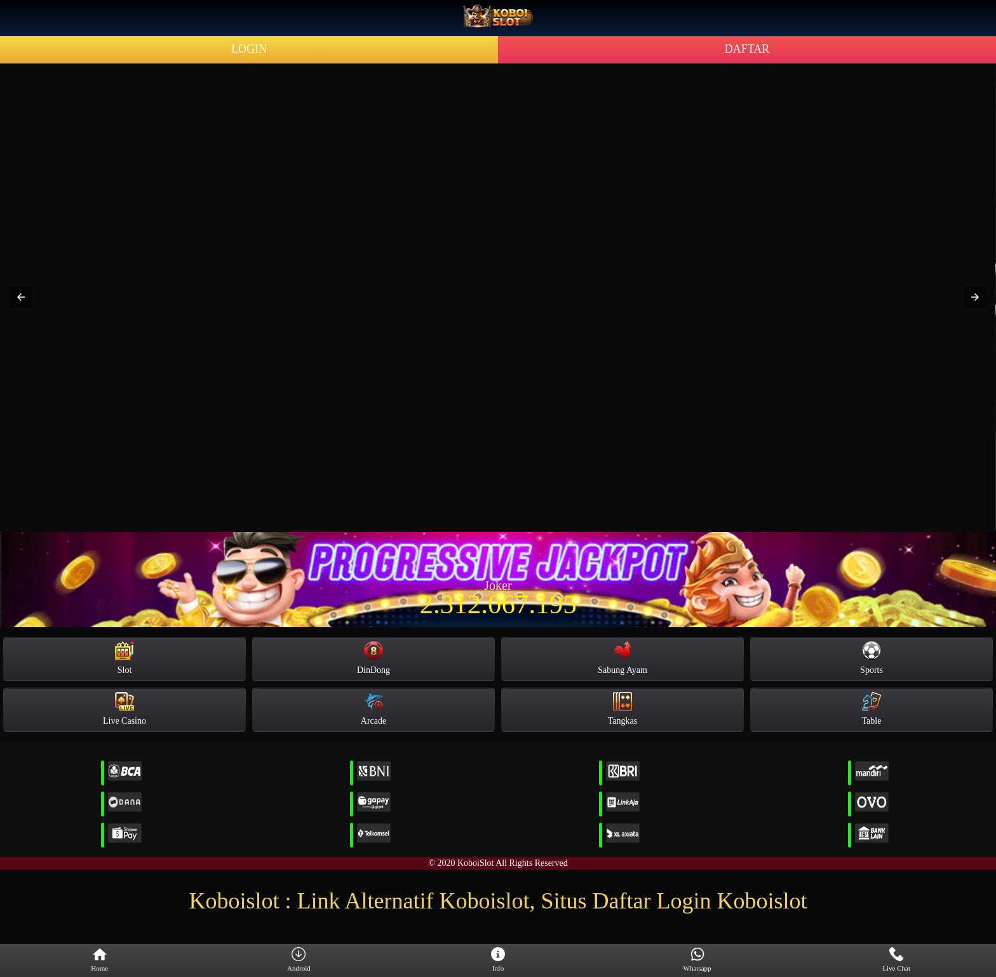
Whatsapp (697, 960)
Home (99, 960)
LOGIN (249, 49)
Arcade (373, 709)
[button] (21, 297)
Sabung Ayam (622, 658)
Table (872, 709)
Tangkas (622, 709)
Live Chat (896, 960)
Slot (124, 658)
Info (498, 960)
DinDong (373, 658)
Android (299, 960)
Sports (871, 658)
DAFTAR (747, 49)
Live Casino (124, 709)
